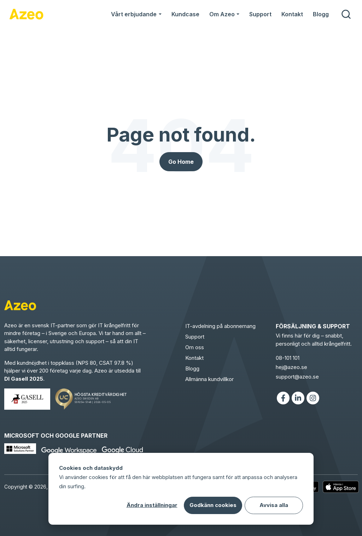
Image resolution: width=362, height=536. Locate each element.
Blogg (321, 14)
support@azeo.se (297, 376)
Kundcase (185, 14)
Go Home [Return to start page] (181, 161)
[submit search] (346, 14)
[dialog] (181, 489)
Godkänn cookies (213, 505)
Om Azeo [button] (222, 14)
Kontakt (292, 14)
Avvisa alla (273, 505)
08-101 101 (287, 358)
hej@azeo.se (291, 367)
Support (260, 14)
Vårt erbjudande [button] (134, 14)
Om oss (194, 347)
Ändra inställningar (152, 505)
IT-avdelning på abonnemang (220, 326)
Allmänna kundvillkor (209, 379)
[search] (345, 14)
